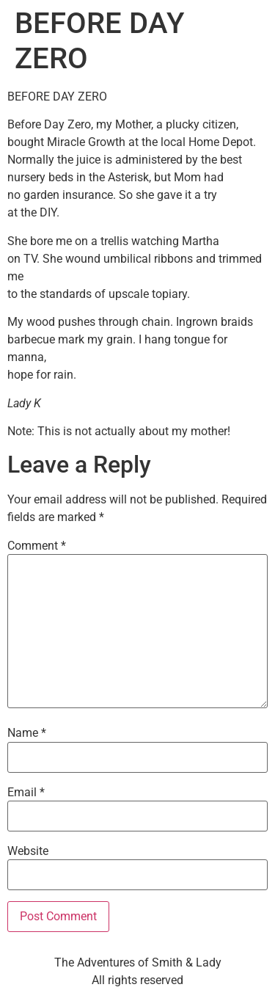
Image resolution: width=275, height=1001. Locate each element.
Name (26, 733)
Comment (36, 546)
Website (27, 851)
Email (26, 792)
